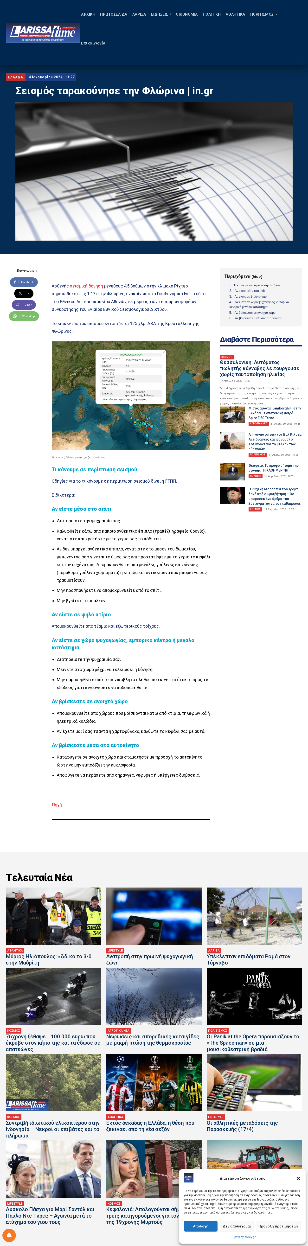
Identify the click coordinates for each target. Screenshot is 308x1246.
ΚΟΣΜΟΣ (226, 357)
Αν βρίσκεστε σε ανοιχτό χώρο (255, 312)
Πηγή (57, 804)
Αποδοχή (200, 1226)
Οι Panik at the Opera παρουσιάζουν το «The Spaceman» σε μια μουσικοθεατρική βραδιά (253, 1043)
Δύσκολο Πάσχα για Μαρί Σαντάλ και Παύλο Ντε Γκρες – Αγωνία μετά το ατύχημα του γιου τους (50, 1215)
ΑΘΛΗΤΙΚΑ (15, 950)
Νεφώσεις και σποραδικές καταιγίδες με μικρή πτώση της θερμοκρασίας (152, 1040)
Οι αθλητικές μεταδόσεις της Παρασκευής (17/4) (242, 1126)
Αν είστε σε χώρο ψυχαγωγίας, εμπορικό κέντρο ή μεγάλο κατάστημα (259, 304)
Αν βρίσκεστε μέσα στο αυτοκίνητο (258, 318)
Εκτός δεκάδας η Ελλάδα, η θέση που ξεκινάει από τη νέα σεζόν (150, 1126)
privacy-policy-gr (245, 1237)
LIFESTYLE (115, 950)
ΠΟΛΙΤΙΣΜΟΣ (257, 454)
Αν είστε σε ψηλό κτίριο (250, 296)
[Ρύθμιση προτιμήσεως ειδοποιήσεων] (9, 1235)
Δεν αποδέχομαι (237, 1226)
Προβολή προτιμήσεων (278, 1226)
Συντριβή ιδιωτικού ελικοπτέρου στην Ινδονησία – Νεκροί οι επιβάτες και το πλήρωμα (53, 1129)
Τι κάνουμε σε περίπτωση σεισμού (256, 285)
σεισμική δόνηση (86, 285)
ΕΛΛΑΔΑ (16, 77)
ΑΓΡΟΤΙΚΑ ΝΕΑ (258, 423)
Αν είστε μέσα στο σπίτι (250, 290)
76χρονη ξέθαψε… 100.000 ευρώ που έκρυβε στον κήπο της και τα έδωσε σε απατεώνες (53, 1043)
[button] (298, 1178)
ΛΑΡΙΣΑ (214, 950)
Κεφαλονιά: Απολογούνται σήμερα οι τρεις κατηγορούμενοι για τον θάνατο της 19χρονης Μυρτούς (151, 1215)
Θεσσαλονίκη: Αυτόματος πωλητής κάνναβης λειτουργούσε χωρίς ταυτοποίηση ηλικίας (259, 368)
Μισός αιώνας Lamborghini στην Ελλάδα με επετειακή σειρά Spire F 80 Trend (275, 413)
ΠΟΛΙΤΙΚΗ (255, 476)
